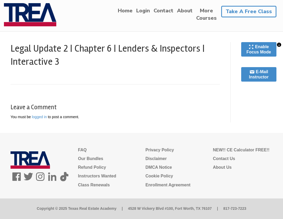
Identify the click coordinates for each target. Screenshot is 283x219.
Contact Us (224, 158)
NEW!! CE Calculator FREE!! (241, 150)
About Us (222, 167)
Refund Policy (92, 167)
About (185, 10)
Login (143, 10)
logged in (39, 117)
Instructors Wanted (97, 176)
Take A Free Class (249, 11)
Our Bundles (90, 158)
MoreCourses (206, 14)
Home (125, 10)
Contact (163, 10)
